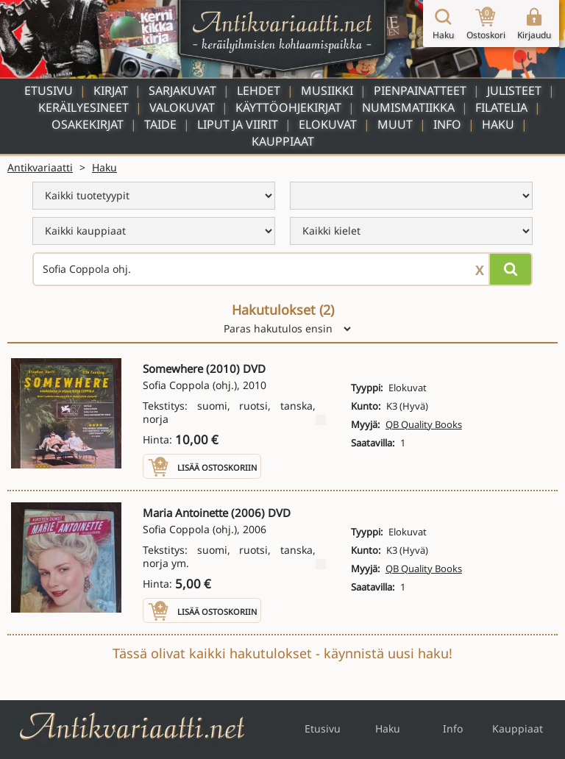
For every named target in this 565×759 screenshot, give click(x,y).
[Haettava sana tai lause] (282, 269)
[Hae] (510, 269)
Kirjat (110, 90)
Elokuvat (328, 124)
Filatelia (501, 107)
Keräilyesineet (83, 107)
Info (447, 124)
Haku (498, 124)
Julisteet (514, 90)
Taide (160, 124)
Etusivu (48, 90)
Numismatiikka (408, 107)
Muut (395, 124)
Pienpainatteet (420, 90)
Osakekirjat (87, 124)
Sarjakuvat (182, 90)
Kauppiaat (283, 141)
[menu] (153, 196)
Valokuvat (182, 107)
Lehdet (258, 90)
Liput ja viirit (237, 124)
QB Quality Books (423, 424)
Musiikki (327, 90)
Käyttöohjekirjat (288, 107)
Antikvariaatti (40, 167)
